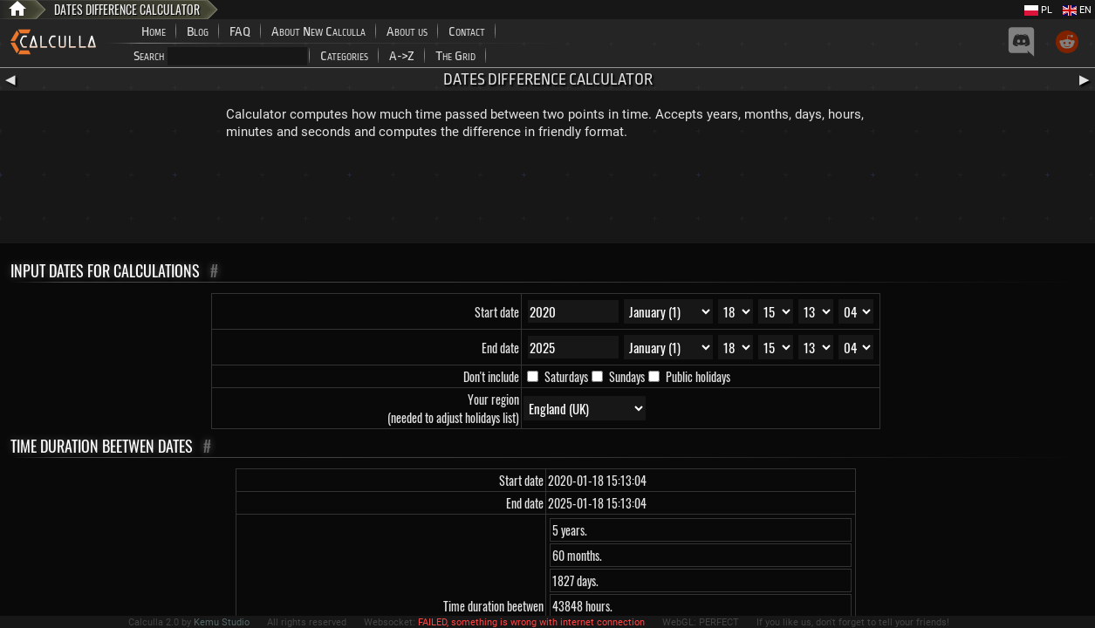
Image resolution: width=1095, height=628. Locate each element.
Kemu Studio (222, 622)
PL (1038, 10)
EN (1077, 10)
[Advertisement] (548, 195)
